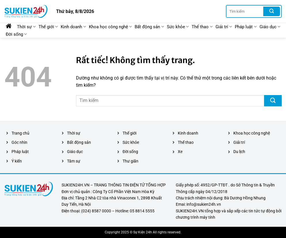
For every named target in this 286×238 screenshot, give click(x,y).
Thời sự (26, 26)
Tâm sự (73, 161)
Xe (180, 151)
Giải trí (224, 26)
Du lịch (239, 151)
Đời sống (16, 34)
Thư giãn (130, 161)
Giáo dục (270, 26)
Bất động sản (149, 26)
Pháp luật (245, 26)
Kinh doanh (73, 26)
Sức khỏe (178, 26)
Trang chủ (20, 133)
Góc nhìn (19, 142)
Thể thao (202, 26)
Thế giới (48, 26)
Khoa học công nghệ (110, 26)
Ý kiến (17, 161)
